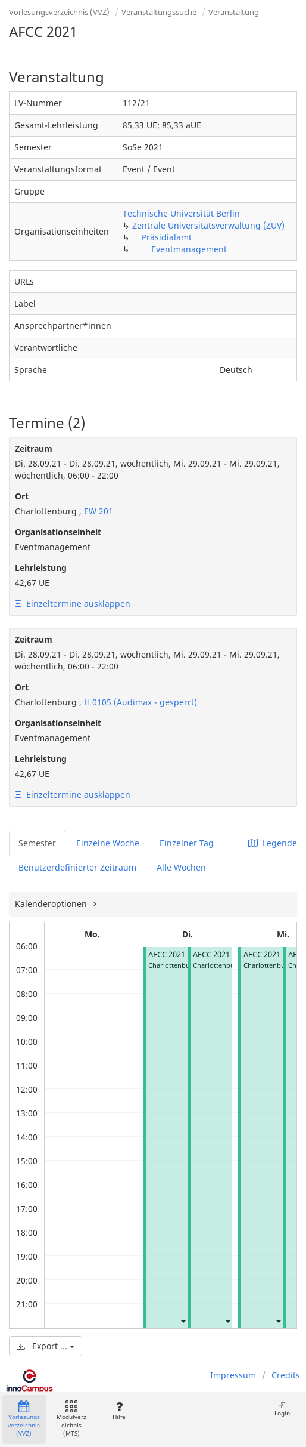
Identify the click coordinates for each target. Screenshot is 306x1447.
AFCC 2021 (166, 954)
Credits (285, 1375)
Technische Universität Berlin (181, 213)
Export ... (45, 1346)
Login (282, 1409)
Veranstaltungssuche (158, 12)
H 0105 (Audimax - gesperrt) (139, 702)
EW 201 (97, 511)
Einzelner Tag (187, 843)
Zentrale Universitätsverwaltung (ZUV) (208, 225)
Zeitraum (33, 448)
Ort (22, 496)
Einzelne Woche (107, 843)
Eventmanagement (189, 249)
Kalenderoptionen (52, 903)
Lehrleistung (41, 567)
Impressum (233, 1375)
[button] (183, 1321)
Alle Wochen (181, 867)
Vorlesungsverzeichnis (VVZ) (59, 12)
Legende (272, 843)
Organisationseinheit (58, 532)
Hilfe (119, 1411)
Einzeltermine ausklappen (72, 603)
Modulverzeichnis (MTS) (71, 1419)
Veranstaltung (233, 12)
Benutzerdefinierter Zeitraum (77, 867)
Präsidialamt (167, 237)
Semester (37, 843)
